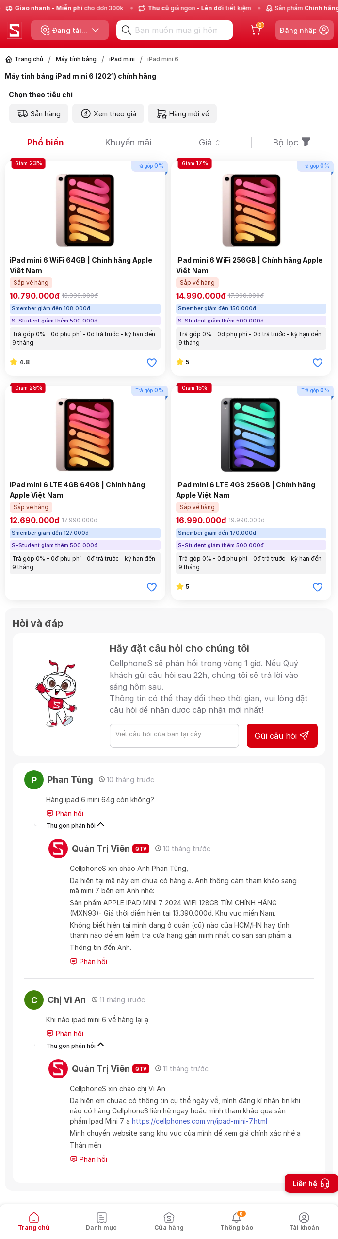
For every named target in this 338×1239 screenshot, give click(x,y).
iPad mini (122, 59)
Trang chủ (29, 59)
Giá (210, 142)
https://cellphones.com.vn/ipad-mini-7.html (199, 1121)
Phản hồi (64, 813)
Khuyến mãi (128, 142)
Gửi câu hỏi (282, 735)
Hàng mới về (182, 113)
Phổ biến (45, 142)
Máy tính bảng (76, 59)
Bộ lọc (292, 142)
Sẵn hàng (39, 113)
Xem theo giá (108, 113)
